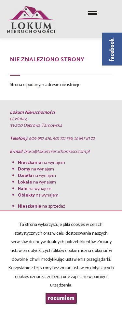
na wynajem (41, 163)
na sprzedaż (41, 206)
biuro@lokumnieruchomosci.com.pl (56, 151)
